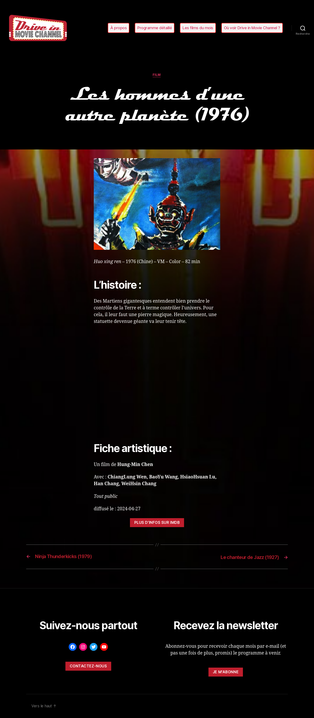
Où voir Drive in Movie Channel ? (252, 28)
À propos (118, 28)
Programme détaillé (154, 28)
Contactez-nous (88, 666)
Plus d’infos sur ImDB (157, 523)
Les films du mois (198, 28)
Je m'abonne (226, 672)
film (157, 75)
